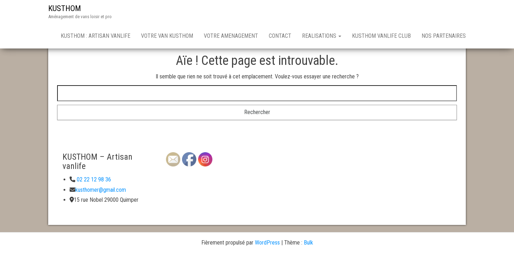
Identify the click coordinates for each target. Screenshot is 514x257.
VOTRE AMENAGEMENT (231, 35)
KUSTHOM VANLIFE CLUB (381, 35)
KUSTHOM (64, 8)
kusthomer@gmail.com (100, 189)
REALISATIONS (321, 35)
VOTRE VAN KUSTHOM (167, 35)
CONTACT (280, 35)
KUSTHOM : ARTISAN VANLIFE (95, 35)
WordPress (267, 242)
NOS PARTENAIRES (444, 35)
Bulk (308, 242)
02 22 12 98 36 (93, 179)
